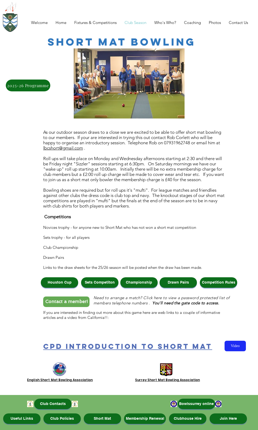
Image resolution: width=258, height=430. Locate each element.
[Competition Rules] (218, 282)
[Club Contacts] (53, 404)
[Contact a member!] (66, 301)
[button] (59, 282)
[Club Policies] (62, 418)
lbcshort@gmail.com (63, 148)
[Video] (235, 346)
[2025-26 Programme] (28, 85)
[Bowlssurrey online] (196, 404)
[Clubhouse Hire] (187, 418)
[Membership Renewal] (145, 418)
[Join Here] (228, 418)
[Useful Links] (22, 418)
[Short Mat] (102, 418)
